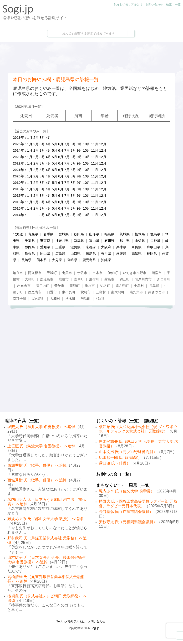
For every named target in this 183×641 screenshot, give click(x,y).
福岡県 (152, 253)
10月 (86, 144)
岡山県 (45, 253)
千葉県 (30, 241)
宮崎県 (72, 260)
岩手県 (48, 234)
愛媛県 (121, 253)
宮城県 (64, 234)
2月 (36, 138)
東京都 (45, 241)
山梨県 (140, 241)
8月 (73, 144)
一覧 (178, 4)
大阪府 (106, 247)
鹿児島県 (89, 260)
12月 (102, 144)
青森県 (33, 234)
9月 (79, 144)
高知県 (137, 253)
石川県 (109, 241)
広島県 (60, 253)
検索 (169, 4)
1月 (29, 138)
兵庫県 (121, 247)
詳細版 (151, 421)
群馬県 (155, 234)
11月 (94, 144)
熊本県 (42, 260)
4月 (48, 138)
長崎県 (26, 260)
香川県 (106, 253)
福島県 (109, 234)
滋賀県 (76, 247)
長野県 (155, 241)
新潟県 (79, 241)
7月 (67, 144)
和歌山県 (153, 247)
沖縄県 (106, 260)
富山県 (94, 241)
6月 (60, 144)
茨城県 (125, 234)
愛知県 (45, 247)
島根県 (30, 253)
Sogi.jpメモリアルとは (128, 4)
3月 (42, 138)
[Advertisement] (91, 57)
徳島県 (91, 253)
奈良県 (137, 247)
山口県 (76, 253)
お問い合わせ (154, 4)
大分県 (57, 260)
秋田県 (79, 234)
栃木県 (140, 234)
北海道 (18, 234)
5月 (54, 144)
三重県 (60, 247)
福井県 (125, 241)
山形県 (94, 234)
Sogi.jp (95, 628)
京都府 (91, 247)
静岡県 (30, 247)
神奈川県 (62, 241)
